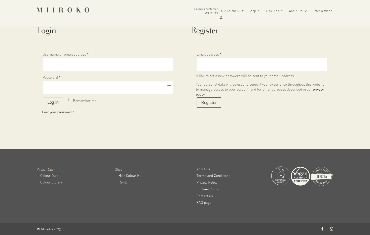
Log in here (211, 12)
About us (203, 169)
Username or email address (66, 54)
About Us (295, 11)
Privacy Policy (206, 182)
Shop (252, 11)
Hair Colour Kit (130, 175)
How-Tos (272, 11)
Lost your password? (58, 112)
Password (51, 77)
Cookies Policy (207, 189)
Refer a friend (322, 11)
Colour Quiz (49, 175)
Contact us (204, 196)
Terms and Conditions (213, 175)
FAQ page (204, 202)
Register (209, 102)
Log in (53, 102)
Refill (122, 182)
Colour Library (51, 182)
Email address (209, 54)
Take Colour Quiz (231, 11)
